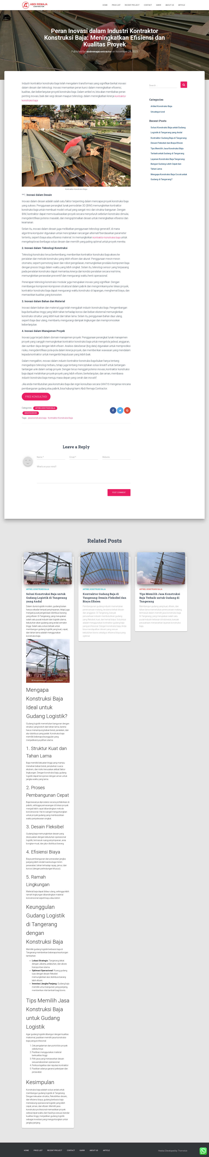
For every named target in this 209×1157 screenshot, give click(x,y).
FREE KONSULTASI (36, 396)
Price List (116, 5)
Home (105, 5)
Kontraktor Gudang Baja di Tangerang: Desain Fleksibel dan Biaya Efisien (104, 597)
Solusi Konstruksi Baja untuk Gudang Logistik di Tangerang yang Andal (46, 597)
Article (181, 5)
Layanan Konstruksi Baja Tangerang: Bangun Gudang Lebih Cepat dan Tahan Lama (168, 164)
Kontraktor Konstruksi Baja (60, 417)
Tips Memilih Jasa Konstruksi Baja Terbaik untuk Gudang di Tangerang (159, 597)
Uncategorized (31, 413)
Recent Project (132, 5)
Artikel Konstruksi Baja (45, 408)
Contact (148, 5)
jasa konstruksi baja (37, 417)
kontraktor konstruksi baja (107, 237)
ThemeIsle (182, 1150)
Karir (158, 5)
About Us (169, 5)
